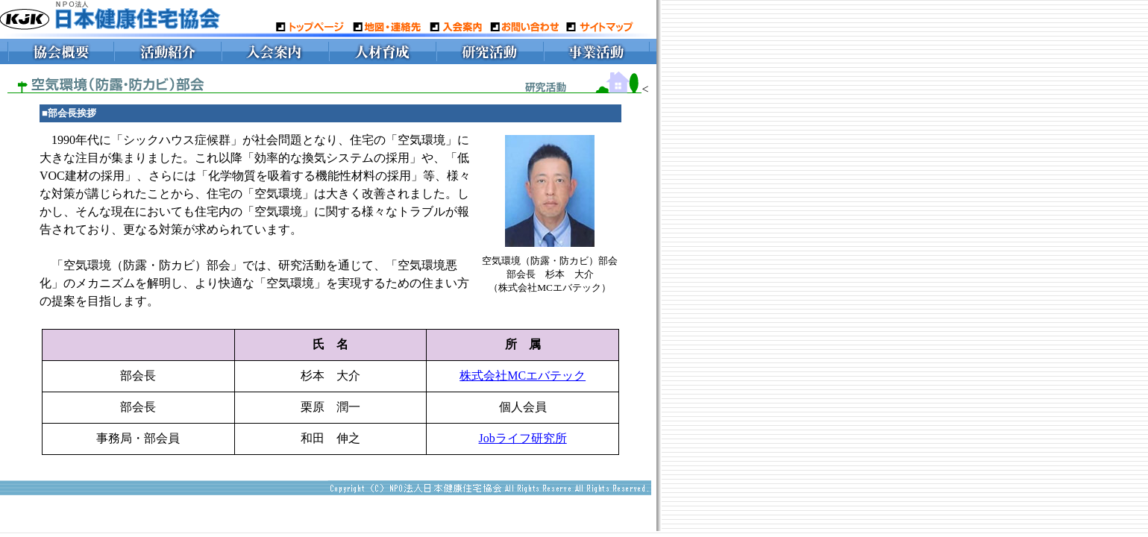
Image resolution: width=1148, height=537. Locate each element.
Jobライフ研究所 (523, 438)
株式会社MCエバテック (522, 375)
